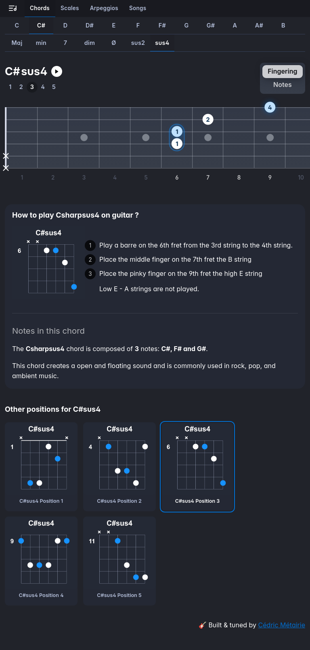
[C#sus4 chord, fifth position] (119, 561)
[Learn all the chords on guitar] (40, 8)
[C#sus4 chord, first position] (41, 466)
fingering (282, 71)
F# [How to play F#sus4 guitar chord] (162, 25)
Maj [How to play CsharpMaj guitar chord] (17, 42)
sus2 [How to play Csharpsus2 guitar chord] (138, 42)
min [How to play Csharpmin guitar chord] (41, 42)
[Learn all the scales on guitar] (70, 8)
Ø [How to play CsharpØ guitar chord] (113, 42)
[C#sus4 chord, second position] (119, 466)
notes (282, 84)
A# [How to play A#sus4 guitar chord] (259, 25)
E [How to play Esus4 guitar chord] (113, 25)
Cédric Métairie (281, 625)
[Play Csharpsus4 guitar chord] (56, 71)
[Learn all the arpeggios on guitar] (104, 8)
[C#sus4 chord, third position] (197, 466)
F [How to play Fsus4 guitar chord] (138, 25)
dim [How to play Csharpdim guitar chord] (89, 42)
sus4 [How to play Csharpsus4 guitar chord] (162, 42)
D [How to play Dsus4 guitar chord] (65, 25)
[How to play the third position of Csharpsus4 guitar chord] (32, 87)
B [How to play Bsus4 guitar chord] (283, 25)
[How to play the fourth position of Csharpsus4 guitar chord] (43, 87)
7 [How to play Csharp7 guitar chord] (65, 42)
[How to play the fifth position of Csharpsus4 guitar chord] (53, 87)
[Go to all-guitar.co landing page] (13, 9)
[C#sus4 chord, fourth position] (41, 561)
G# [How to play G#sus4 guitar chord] (211, 25)
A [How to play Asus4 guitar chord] (235, 25)
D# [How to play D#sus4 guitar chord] (90, 25)
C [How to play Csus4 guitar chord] (17, 25)
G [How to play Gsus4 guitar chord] (186, 25)
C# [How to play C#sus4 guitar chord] (41, 25)
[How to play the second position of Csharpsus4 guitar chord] (21, 87)
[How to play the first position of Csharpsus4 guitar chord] (10, 87)
